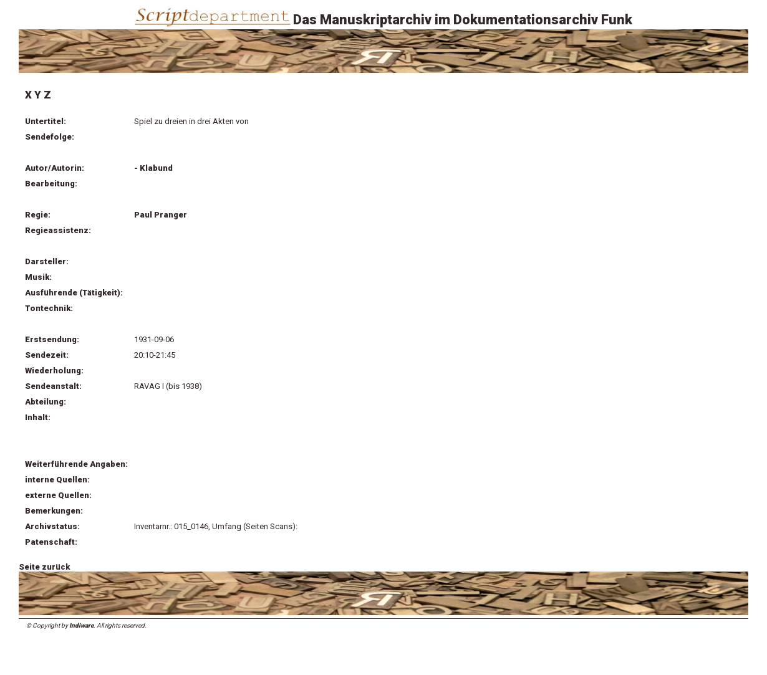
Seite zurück (44, 567)
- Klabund (153, 168)
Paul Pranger (160, 214)
